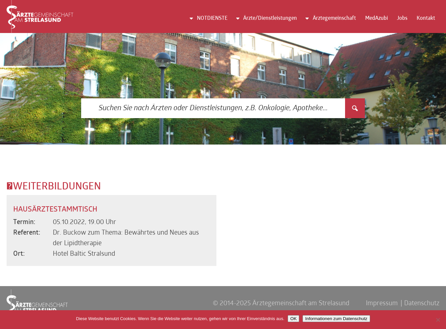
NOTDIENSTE (212, 18)
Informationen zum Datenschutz (336, 318)
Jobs (402, 18)
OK (293, 318)
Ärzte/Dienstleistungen (270, 18)
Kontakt (426, 18)
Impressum (382, 303)
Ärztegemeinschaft (334, 18)
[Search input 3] (213, 108)
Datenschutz (421, 303)
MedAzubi (376, 18)
